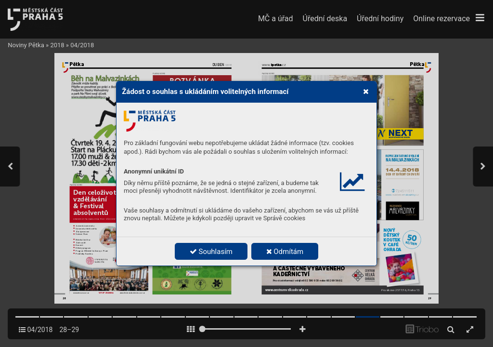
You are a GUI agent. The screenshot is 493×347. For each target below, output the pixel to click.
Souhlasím (211, 251)
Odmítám (285, 251)
